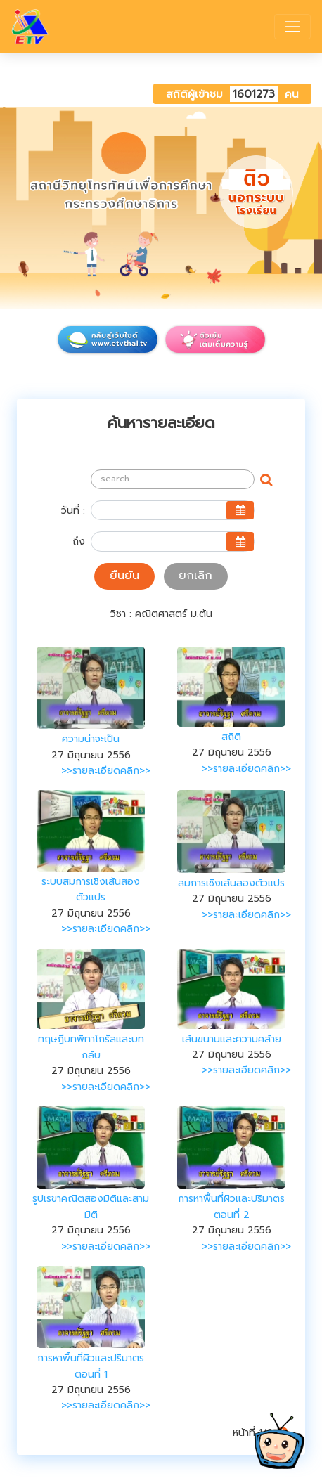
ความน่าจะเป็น (91, 739)
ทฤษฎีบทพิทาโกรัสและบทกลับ (91, 1047)
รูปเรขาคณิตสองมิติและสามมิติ (90, 1206)
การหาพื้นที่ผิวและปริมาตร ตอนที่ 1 (90, 1366)
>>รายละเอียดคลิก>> (105, 770)
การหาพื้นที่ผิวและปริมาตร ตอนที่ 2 (231, 1206)
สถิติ (231, 737)
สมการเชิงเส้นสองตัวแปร (231, 883)
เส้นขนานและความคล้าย (231, 1039)
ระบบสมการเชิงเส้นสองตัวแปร (90, 889)
